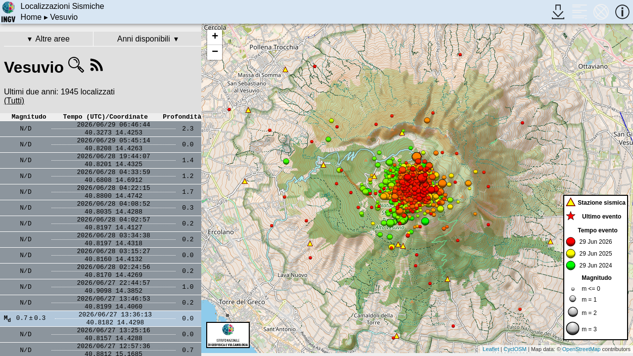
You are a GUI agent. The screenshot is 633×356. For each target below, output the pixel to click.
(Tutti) (14, 100)
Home (31, 17)
